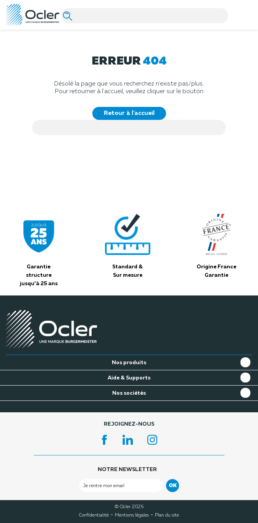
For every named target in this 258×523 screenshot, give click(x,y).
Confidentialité (94, 515)
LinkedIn (129, 439)
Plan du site (167, 515)
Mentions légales (132, 515)
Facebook (104, 439)
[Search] (144, 15)
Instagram (153, 439)
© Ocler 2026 (129, 506)
